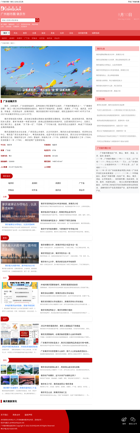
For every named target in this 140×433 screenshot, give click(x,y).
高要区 (19, 38)
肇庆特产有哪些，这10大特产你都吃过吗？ (58, 375)
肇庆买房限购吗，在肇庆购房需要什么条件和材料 (61, 334)
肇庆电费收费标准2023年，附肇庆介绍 (110, 54)
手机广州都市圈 (133, 2)
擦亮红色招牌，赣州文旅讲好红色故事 (110, 105)
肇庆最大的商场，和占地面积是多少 (109, 80)
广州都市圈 (5, 43)
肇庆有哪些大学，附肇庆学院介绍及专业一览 (59, 244)
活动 (71, 33)
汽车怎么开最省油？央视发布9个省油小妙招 (113, 141)
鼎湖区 (12, 38)
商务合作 (16, 414)
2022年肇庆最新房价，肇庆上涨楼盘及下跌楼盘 (60, 326)
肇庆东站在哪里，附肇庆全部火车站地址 (57, 293)
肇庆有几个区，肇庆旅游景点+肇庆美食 (57, 384)
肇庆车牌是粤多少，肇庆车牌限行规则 (56, 310)
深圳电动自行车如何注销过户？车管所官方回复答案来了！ (117, 136)
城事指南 (95, 33)
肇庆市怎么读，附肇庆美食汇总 (54, 392)
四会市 (57, 38)
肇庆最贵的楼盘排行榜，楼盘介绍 (108, 91)
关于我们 (4, 414)
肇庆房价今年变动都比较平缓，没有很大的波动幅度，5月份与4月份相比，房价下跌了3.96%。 (69, 329)
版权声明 (28, 414)
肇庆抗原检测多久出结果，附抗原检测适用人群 (113, 60)
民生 (16, 33)
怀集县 (34, 38)
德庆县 (49, 38)
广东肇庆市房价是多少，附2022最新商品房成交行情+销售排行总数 (68, 342)
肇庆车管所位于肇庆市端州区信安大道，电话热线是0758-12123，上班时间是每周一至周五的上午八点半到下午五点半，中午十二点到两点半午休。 (85, 206)
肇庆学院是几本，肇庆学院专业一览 (55, 253)
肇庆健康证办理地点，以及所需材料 (109, 65)
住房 (62, 33)
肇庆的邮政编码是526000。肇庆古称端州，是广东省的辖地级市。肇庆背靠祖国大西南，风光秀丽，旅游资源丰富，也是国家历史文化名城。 (83, 223)
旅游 (43, 33)
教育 (25, 33)
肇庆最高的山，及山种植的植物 (107, 75)
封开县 (42, 38)
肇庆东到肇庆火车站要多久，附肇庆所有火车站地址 (62, 301)
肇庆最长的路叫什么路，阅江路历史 (109, 86)
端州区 (4, 38)
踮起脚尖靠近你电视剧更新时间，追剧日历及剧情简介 (116, 115)
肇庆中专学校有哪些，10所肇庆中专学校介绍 (59, 229)
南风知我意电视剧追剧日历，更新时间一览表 (113, 120)
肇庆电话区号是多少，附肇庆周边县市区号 (58, 212)
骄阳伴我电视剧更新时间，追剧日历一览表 (112, 126)
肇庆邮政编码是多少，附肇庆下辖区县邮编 (58, 220)
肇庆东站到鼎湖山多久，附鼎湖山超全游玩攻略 (60, 367)
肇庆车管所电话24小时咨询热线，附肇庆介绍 (59, 203)
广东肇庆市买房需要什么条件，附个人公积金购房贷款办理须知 (67, 351)
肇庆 (12, 43)
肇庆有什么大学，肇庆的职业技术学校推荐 (58, 261)
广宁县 (27, 38)
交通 (34, 33)
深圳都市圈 (82, 33)
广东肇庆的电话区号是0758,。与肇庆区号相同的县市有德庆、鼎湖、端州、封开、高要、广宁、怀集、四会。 (74, 215)
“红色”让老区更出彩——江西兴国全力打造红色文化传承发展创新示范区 (117, 110)
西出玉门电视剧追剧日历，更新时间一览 (111, 131)
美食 (53, 33)
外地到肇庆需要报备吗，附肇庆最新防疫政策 (59, 284)
